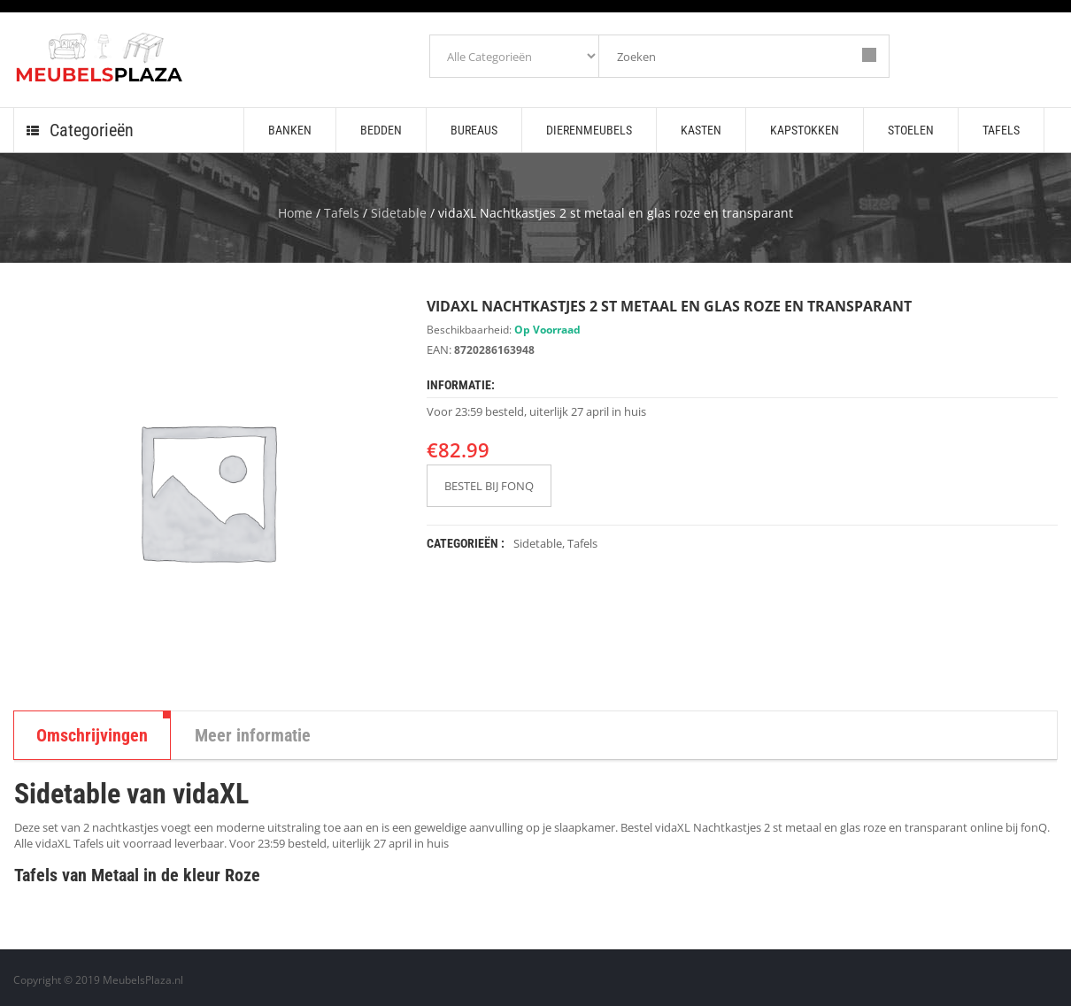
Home (295, 212)
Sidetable (399, 212)
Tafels (341, 212)
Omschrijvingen (92, 735)
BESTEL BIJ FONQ (489, 486)
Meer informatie (253, 735)
